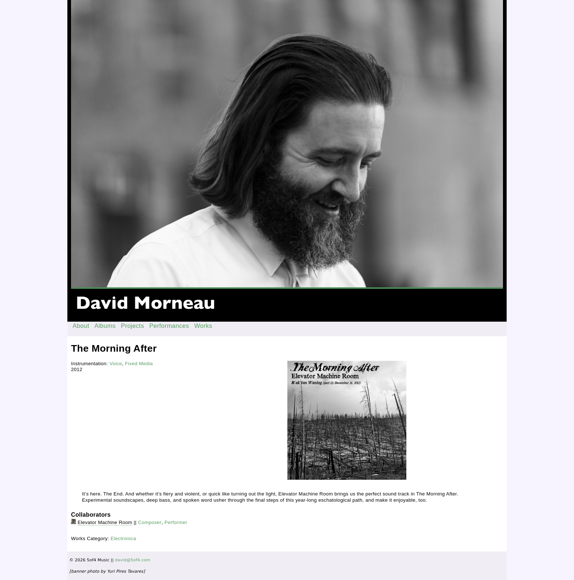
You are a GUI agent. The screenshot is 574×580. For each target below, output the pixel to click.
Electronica (123, 538)
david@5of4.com (132, 560)
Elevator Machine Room (105, 522)
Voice (115, 363)
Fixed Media (139, 363)
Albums (105, 325)
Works (203, 325)
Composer (149, 522)
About (80, 325)
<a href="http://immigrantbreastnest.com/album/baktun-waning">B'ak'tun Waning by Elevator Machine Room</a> (176, 380)
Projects (132, 325)
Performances (169, 325)
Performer (175, 522)
